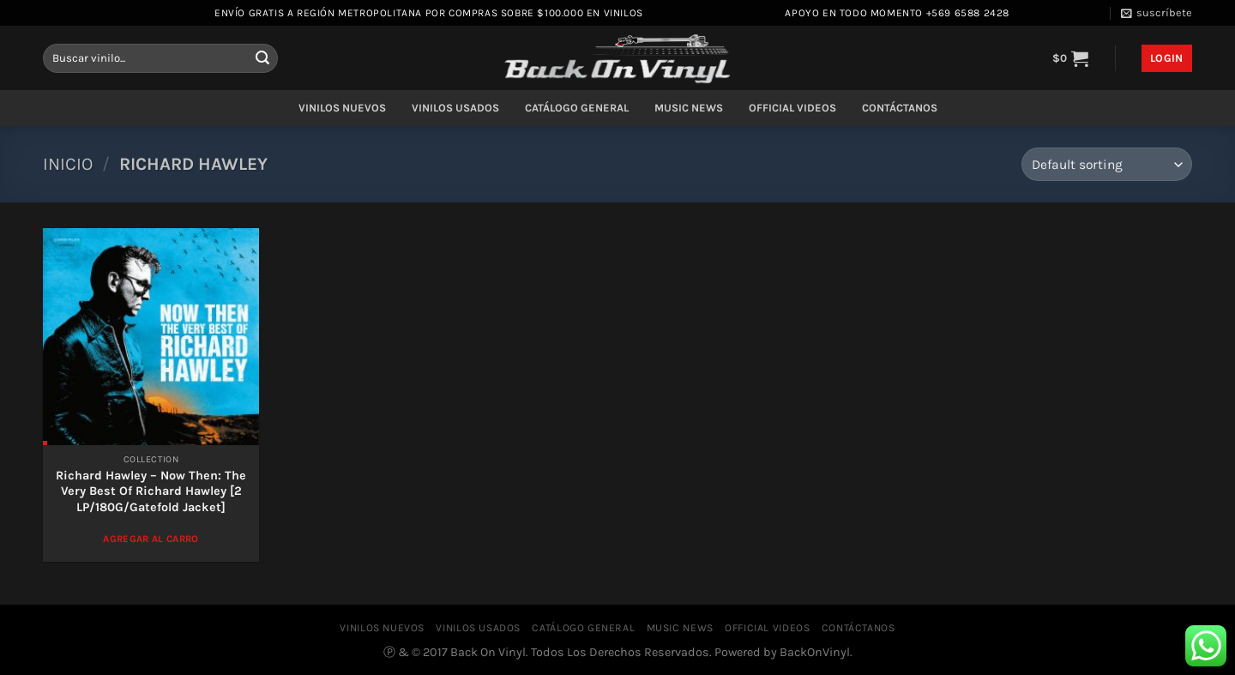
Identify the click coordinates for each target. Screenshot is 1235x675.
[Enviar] (262, 58)
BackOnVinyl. (816, 652)
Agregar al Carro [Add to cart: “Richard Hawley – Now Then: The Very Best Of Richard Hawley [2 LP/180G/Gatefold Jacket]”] (151, 539)
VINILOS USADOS (455, 107)
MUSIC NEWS (688, 107)
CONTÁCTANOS (899, 107)
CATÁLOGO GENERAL (577, 107)
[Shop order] (1106, 164)
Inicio (68, 164)
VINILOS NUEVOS (342, 107)
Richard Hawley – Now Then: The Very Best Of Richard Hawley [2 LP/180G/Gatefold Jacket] (151, 491)
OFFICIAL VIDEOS (792, 107)
